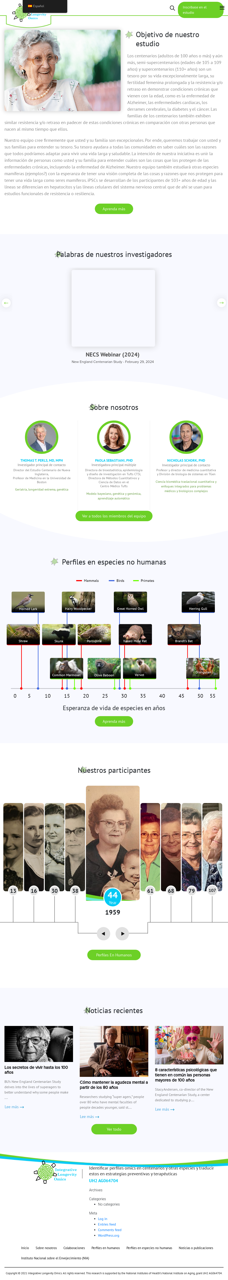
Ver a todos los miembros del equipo (114, 515)
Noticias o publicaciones (196, 1249)
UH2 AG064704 (103, 1181)
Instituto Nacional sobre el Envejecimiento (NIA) (55, 1259)
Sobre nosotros (46, 1249)
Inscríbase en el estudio (195, 10)
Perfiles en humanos (114, 955)
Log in (102, 1219)
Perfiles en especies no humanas (149, 1249)
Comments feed (110, 1230)
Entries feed (107, 1225)
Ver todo (114, 1130)
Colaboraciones (74, 1249)
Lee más (14, 1107)
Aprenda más (114, 208)
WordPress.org (108, 1236)
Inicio (25, 1249)
